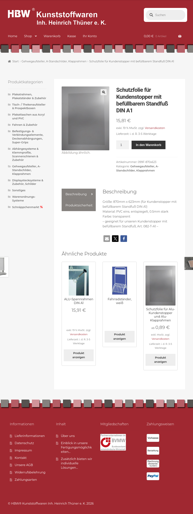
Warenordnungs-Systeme (23, 198)
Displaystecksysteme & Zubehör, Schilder (27, 182)
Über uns (68, 436)
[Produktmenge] (122, 145)
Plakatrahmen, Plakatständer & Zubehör (29, 96)
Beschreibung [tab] (76, 194)
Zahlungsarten (26, 480)
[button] (104, 92)
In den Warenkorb (148, 145)
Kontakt (21, 458)
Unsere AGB (24, 465)
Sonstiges (18, 190)
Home (12, 36)
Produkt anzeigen (79, 355)
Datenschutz (24, 443)
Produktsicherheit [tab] (79, 205)
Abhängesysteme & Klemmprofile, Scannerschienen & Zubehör (25, 154)
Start (15, 61)
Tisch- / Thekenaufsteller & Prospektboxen (29, 106)
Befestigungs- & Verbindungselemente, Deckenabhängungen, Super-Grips (27, 137)
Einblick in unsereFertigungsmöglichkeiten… (76, 447)
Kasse (71, 36)
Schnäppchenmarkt (25, 207)
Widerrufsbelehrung (30, 472)
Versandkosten (155, 128)
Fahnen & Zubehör (25, 125)
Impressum (23, 450)
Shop (28, 36)
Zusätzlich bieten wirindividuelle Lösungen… (76, 463)
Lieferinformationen (30, 436)
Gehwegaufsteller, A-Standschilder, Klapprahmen (53, 61)
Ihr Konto (90, 36)
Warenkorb (52, 36)
